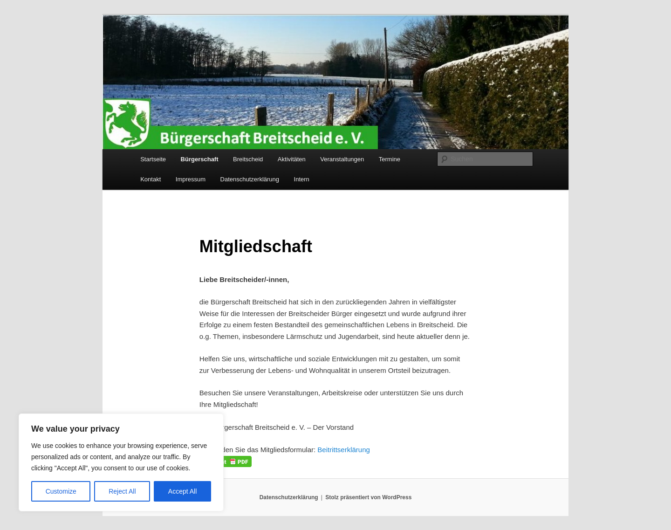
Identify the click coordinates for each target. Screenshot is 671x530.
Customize (61, 491)
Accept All (182, 491)
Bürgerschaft (200, 159)
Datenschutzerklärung (249, 179)
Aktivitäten (292, 159)
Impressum (190, 179)
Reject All (122, 491)
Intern (301, 179)
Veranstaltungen (342, 159)
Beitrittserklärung (343, 450)
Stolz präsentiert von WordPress (368, 497)
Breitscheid (248, 159)
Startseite (153, 159)
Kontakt (150, 179)
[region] (121, 462)
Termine (389, 159)
